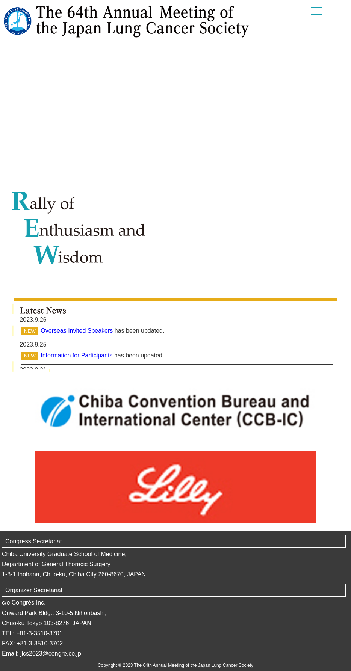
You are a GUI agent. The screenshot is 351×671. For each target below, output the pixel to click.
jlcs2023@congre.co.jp (50, 653)
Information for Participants (76, 355)
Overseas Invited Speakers (77, 330)
